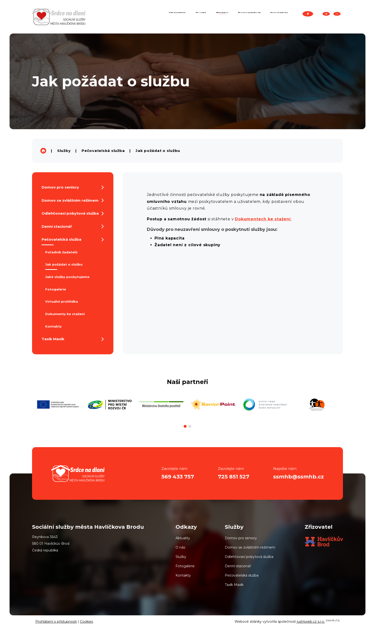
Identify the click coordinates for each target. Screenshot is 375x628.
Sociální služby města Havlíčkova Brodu (43, 151)
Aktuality (183, 538)
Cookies (86, 621)
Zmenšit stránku (337, 16)
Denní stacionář (238, 566)
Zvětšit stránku (326, 16)
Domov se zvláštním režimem (250, 547)
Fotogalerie (185, 566)
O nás (180, 547)
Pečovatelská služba (103, 150)
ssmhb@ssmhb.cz (298, 476)
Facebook (308, 16)
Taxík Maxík (234, 585)
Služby (64, 150)
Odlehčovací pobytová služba (249, 557)
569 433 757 (177, 476)
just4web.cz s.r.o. (311, 621)
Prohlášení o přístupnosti (56, 621)
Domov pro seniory (241, 538)
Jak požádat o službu (158, 150)
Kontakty (183, 575)
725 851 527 (233, 476)
